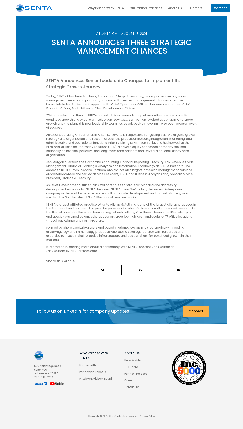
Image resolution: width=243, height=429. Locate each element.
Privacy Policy (147, 416)
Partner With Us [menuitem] (89, 365)
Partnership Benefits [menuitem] (92, 372)
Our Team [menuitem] (131, 367)
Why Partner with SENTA (106, 8)
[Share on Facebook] (65, 270)
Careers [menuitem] (129, 380)
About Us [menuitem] (132, 353)
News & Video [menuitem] (133, 360)
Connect (196, 311)
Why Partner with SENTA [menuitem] (93, 355)
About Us (176, 8)
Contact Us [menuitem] (131, 387)
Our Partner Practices (146, 8)
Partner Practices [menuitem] (135, 374)
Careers (196, 8)
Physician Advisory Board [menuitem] (95, 379)
